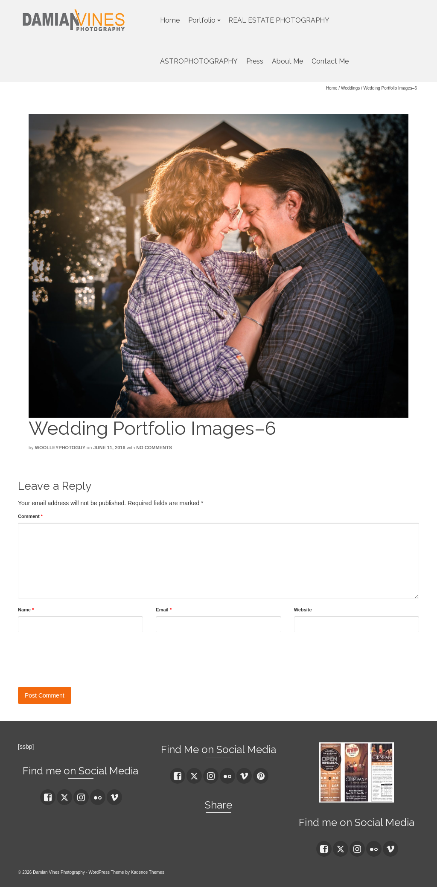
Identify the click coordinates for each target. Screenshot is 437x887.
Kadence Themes (147, 872)
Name (26, 609)
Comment (30, 516)
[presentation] (83, 657)
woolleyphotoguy (60, 447)
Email (164, 609)
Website (303, 609)
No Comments (154, 447)
